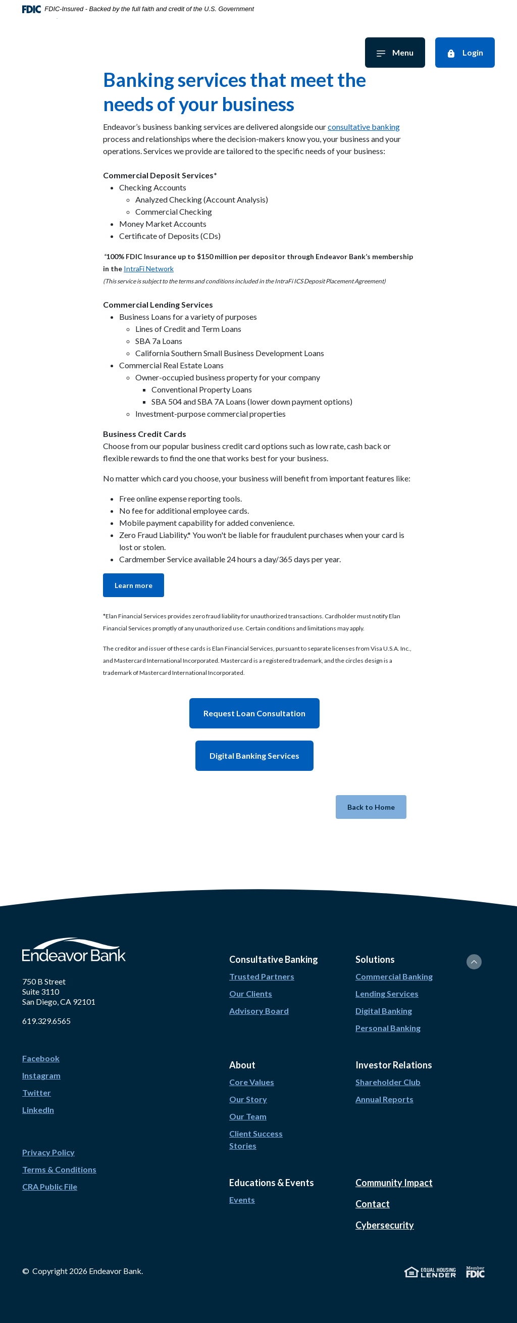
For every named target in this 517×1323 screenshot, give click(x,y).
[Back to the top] (474, 961)
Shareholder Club (388, 1082)
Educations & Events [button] (271, 1182)
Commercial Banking (394, 976)
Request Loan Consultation (254, 713)
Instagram (41, 1075)
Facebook (41, 1058)
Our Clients (250, 993)
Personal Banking (388, 1028)
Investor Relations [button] (393, 1064)
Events (242, 1199)
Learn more (133, 585)
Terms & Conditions (59, 1169)
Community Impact (394, 1182)
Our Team (248, 1116)
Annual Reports (384, 1099)
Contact (372, 1203)
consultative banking (364, 126)
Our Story (248, 1099)
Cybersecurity (384, 1225)
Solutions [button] (375, 959)
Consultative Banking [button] (273, 959)
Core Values (251, 1082)
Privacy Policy (48, 1152)
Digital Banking (383, 1010)
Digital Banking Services (254, 755)
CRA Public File (49, 1186)
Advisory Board (259, 1010)
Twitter (36, 1092)
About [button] (242, 1064)
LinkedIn (38, 1109)
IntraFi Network (149, 268)
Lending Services (387, 993)
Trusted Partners (261, 976)
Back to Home (371, 807)
